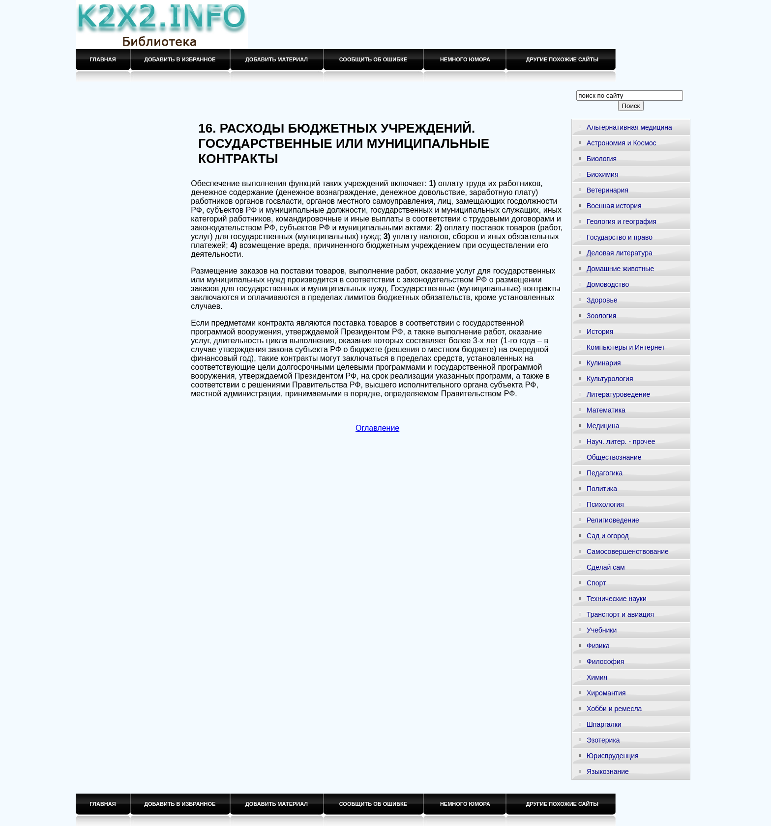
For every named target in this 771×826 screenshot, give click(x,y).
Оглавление (377, 428)
